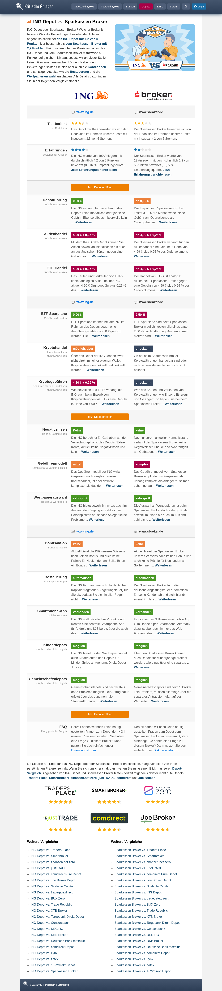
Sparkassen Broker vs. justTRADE (138, 868)
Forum (173, 6)
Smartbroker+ (59, 778)
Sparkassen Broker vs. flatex (134, 965)
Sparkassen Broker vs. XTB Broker (138, 916)
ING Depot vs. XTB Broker (49, 910)
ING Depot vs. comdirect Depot (52, 947)
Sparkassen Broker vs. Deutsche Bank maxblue (147, 947)
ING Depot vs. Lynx (44, 953)
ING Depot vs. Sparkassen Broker (54, 971)
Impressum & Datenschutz (57, 985)
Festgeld (110, 6)
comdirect (124, 778)
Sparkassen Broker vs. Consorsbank (139, 929)
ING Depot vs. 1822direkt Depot (53, 965)
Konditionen (97, 67)
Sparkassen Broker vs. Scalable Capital (141, 886)
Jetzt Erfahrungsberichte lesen (94, 170)
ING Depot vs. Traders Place (50, 850)
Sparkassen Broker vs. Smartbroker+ (140, 856)
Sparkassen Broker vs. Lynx (133, 959)
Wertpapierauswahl (41, 76)
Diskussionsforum (83, 750)
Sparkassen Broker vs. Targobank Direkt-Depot (147, 922)
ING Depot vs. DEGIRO (47, 929)
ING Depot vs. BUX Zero (48, 898)
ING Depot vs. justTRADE (48, 868)
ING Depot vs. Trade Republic (51, 904)
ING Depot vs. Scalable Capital (52, 886)
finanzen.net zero (84, 778)
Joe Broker (146, 778)
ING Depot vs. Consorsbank (50, 922)
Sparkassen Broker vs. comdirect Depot (141, 953)
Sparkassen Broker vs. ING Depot (137, 892)
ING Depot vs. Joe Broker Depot (53, 880)
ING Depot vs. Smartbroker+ (50, 856)
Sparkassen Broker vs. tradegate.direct (141, 898)
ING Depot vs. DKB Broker (49, 935)
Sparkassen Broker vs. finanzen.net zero (142, 862)
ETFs (160, 6)
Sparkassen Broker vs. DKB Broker (138, 941)
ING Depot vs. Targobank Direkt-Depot (57, 916)
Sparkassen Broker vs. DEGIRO (136, 935)
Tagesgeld (84, 6)
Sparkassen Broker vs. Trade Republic (141, 910)
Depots (146, 6)
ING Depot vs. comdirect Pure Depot (56, 874)
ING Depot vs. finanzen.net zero (53, 862)
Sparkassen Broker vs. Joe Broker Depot (142, 880)
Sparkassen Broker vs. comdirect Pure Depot (145, 874)
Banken (130, 6)
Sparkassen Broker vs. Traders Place (140, 850)
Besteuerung (79, 71)
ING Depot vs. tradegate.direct (52, 892)
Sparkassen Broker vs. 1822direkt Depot (142, 971)
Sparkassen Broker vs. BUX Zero (137, 904)
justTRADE (107, 778)
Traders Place (37, 778)
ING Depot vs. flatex (44, 959)
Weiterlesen (83, 222)
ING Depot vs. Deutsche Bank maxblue (58, 941)
